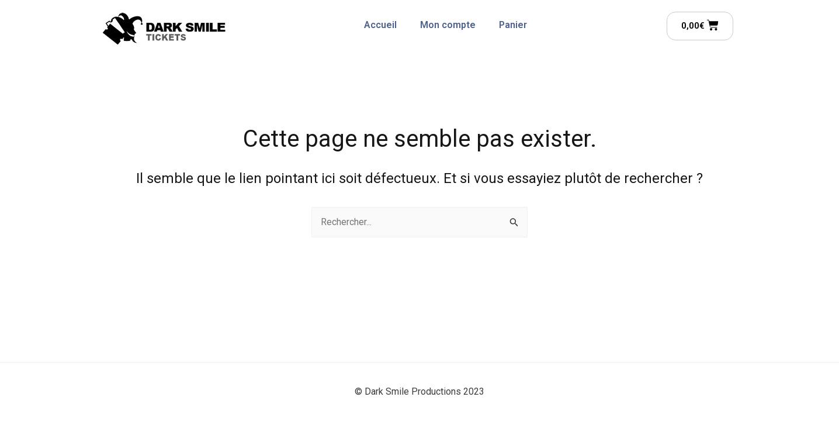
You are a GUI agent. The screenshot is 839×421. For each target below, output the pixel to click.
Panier (513, 24)
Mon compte (448, 24)
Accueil (380, 24)
